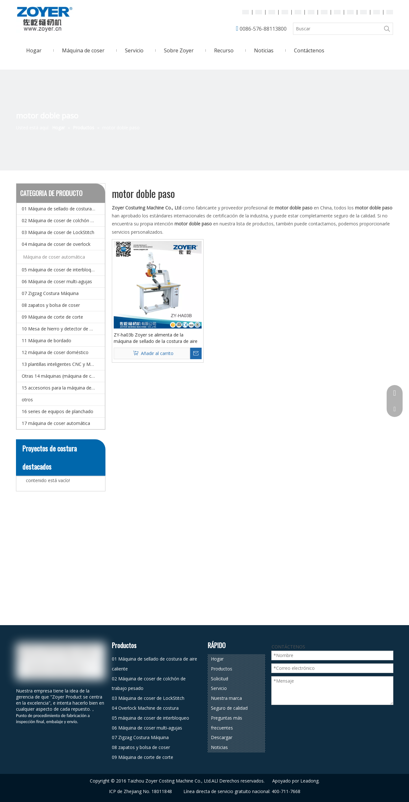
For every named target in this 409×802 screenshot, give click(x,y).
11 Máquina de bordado (46, 340)
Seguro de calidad (229, 708)
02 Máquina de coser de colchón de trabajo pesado (63, 220)
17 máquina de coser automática (56, 423)
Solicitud (219, 679)
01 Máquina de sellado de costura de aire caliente (63, 209)
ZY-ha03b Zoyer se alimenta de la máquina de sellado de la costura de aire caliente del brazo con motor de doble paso (155, 338)
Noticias (219, 747)
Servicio (219, 688)
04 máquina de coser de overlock (56, 244)
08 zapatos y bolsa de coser (51, 305)
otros (27, 400)
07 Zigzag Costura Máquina (50, 293)
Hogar (217, 659)
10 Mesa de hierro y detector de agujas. (63, 329)
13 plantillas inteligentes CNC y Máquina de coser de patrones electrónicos (63, 364)
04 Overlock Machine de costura (145, 708)
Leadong (309, 781)
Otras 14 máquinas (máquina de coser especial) (63, 376)
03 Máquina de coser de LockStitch (58, 232)
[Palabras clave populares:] (387, 28)
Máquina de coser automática (54, 257)
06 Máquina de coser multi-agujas (57, 281)
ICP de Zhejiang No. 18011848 (140, 791)
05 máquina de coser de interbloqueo (60, 270)
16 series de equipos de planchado (57, 411)
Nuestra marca (226, 698)
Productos (221, 669)
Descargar (221, 737)
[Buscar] (337, 28)
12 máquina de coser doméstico (55, 352)
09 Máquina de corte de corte (52, 317)
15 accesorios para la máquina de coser (63, 388)
